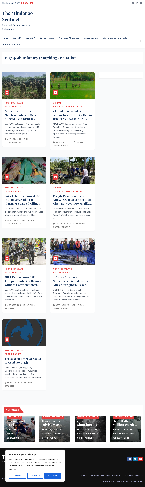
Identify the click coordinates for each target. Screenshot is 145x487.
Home (5, 38)
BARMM (17, 38)
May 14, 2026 (16, 430)
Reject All (35, 476)
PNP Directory (122, 481)
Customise (18, 476)
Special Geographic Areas (68, 106)
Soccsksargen (91, 38)
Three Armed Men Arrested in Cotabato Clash (23, 360)
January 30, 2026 (16, 220)
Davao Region (47, 38)
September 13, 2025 (66, 305)
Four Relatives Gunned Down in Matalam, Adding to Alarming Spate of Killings (24, 199)
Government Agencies (133, 475)
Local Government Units (111, 475)
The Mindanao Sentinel (17, 16)
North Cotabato (14, 103)
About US (83, 475)
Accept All (52, 476)
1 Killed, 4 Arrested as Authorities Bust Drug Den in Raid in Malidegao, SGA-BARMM (72, 116)
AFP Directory (108, 481)
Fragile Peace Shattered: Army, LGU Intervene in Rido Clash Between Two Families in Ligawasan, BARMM (72, 201)
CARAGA (30, 38)
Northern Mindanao (69, 38)
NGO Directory (137, 481)
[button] (141, 41)
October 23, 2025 (65, 224)
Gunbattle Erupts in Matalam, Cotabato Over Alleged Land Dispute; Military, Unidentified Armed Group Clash (24, 118)
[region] (35, 466)
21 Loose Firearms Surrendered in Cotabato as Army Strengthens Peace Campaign (71, 282)
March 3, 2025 (15, 383)
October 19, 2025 (16, 305)
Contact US (94, 475)
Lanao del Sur (14, 417)
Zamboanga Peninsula (115, 38)
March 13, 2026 (64, 142)
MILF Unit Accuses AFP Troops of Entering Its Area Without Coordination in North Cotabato (23, 282)
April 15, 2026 (14, 139)
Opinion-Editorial (11, 44)
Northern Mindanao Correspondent (52, 434)
